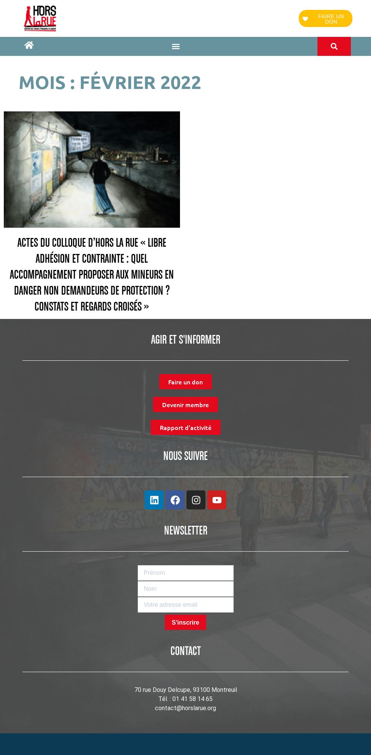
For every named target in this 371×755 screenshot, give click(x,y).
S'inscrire (185, 622)
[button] (175, 46)
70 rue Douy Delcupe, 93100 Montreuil (185, 689)
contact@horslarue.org (185, 708)
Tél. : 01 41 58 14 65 (185, 699)
